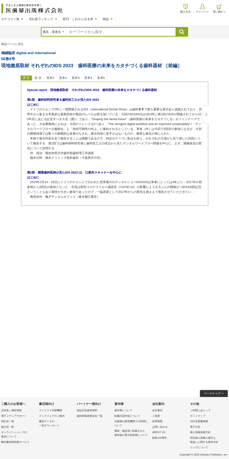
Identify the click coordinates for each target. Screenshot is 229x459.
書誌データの (56, 424)
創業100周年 (159, 437)
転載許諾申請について (127, 415)
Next (205, 115)
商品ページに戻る (12, 44)
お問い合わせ (160, 426)
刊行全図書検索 (199, 421)
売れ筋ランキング (41, 19)
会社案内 (157, 410)
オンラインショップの (19, 434)
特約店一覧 (7, 421)
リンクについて (199, 447)
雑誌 (106, 19)
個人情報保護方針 (200, 432)
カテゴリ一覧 (10, 19)
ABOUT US (158, 432)
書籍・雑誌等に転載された (132, 433)
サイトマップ (197, 415)
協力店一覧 (7, 426)
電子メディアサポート (14, 415)
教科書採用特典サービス (15, 442)
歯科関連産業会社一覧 (89, 415)
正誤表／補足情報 (11, 410)
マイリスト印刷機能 (50, 410)
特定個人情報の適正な (207, 440)
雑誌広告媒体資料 (87, 410)
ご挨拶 (156, 415)
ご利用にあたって (200, 410)
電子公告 (195, 426)
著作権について (123, 410)
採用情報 (157, 421)
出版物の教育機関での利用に (132, 424)
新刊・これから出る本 (78, 19)
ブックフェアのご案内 (52, 415)
